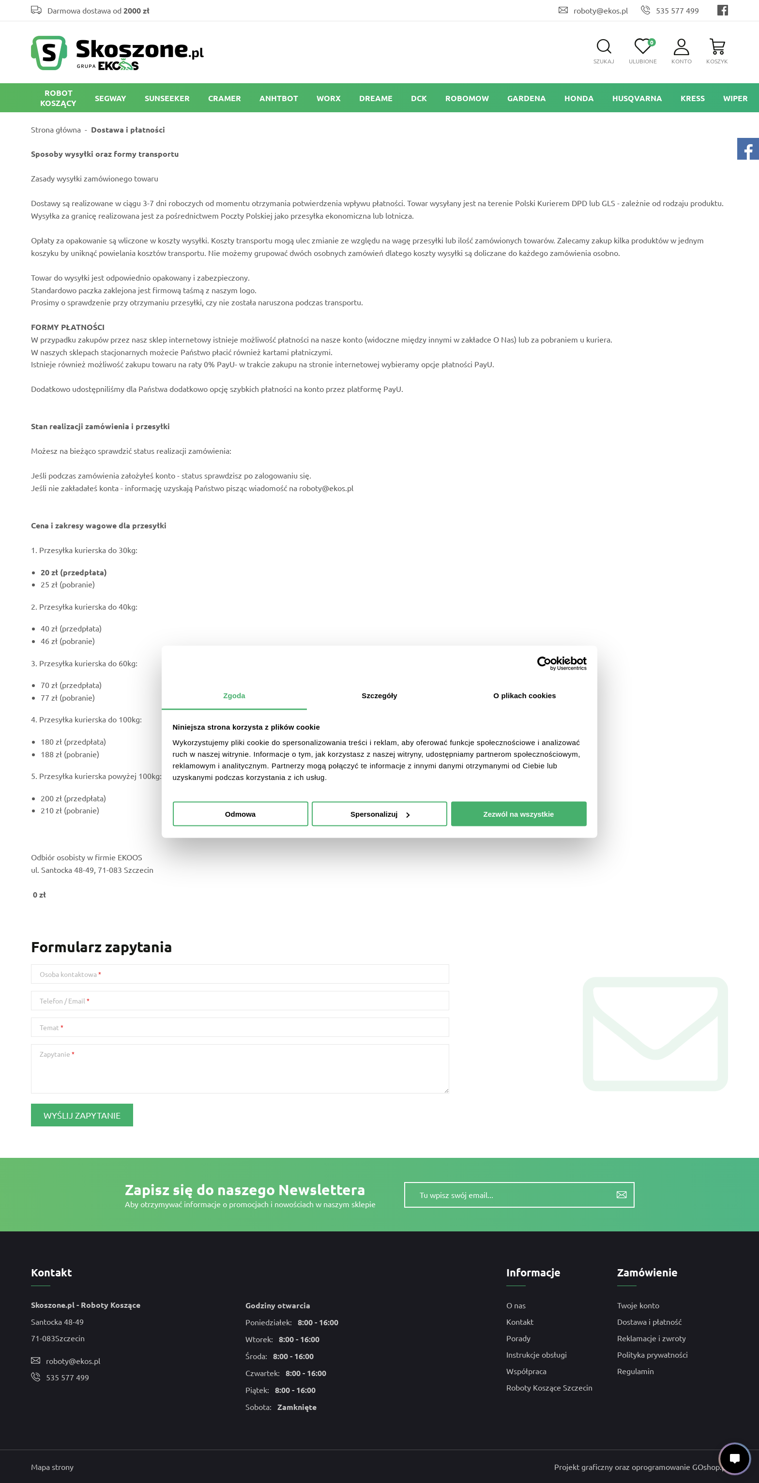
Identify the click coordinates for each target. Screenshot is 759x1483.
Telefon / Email (62, 1000)
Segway (110, 98)
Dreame (376, 98)
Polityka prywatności (652, 1354)
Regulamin (635, 1371)
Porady (518, 1338)
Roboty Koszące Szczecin (549, 1387)
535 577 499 (677, 10)
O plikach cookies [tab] (524, 695)
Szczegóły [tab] (379, 695)
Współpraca (526, 1371)
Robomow (467, 98)
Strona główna (56, 129)
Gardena (526, 98)
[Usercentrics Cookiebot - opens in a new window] (544, 664)
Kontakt (519, 1321)
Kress (693, 98)
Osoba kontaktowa (68, 974)
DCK (419, 98)
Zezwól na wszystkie (519, 814)
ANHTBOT (278, 98)
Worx (329, 98)
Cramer (224, 98)
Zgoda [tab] (234, 695)
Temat (49, 1027)
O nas (516, 1305)
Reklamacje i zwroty (651, 1338)
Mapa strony (52, 1466)
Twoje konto (638, 1305)
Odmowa (240, 814)
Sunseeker (167, 98)
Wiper (735, 98)
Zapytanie (55, 1053)
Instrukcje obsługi (536, 1354)
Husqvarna (637, 98)
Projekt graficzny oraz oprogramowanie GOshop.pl (641, 1466)
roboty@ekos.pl (601, 10)
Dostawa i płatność (649, 1321)
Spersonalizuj (380, 814)
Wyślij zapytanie (82, 1115)
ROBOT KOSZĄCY (58, 98)
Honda (579, 98)
